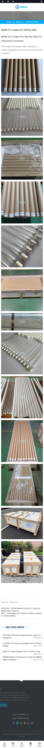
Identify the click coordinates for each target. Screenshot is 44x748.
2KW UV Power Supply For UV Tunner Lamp (21, 652)
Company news (32, 22)
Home (8, 22)
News (18, 22)
